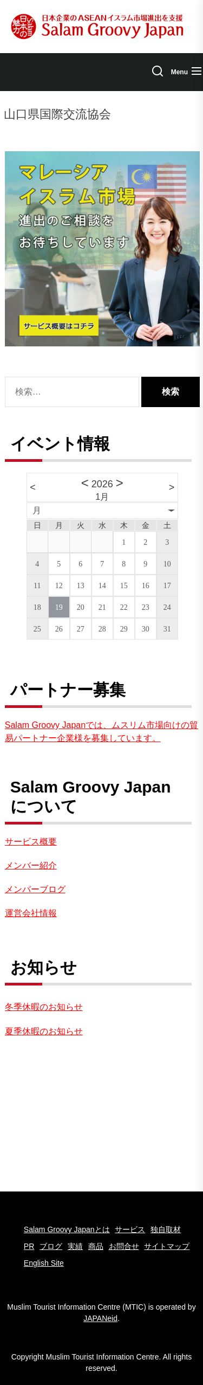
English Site (44, 1263)
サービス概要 (31, 841)
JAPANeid (100, 1318)
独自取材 (165, 1229)
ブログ (51, 1246)
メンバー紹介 (31, 865)
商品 (95, 1246)
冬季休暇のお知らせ (44, 1007)
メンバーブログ (35, 889)
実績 (75, 1246)
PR (29, 1246)
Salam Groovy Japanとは (67, 1229)
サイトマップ (166, 1246)
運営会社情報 (31, 913)
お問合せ (124, 1246)
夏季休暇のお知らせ (44, 1031)
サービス (130, 1229)
